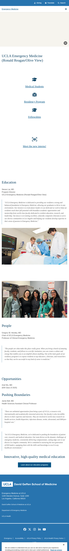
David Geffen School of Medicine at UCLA (16, 504)
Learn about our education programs (34, 465)
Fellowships (34, 116)
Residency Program (34, 101)
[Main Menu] (66, 9)
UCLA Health (6, 516)
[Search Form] (61, 3)
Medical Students (34, 86)
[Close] (63, 547)
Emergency (8, 538)
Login (34, 542)
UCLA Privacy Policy (34, 538)
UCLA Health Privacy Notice (54, 538)
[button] (49, 3)
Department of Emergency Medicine (14, 510)
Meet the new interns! (34, 146)
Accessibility (19, 538)
